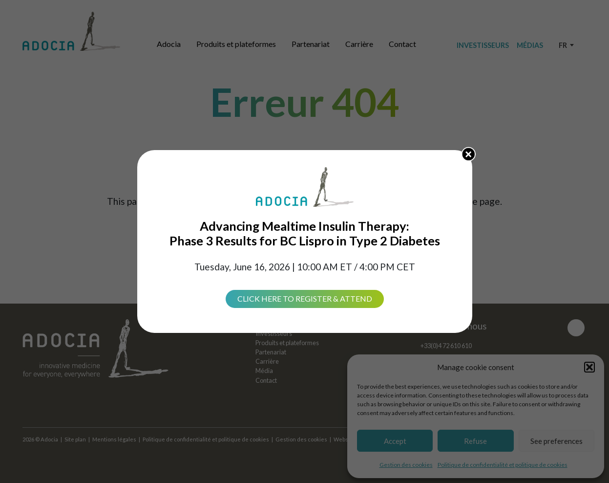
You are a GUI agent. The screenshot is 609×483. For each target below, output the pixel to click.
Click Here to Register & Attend (304, 298)
